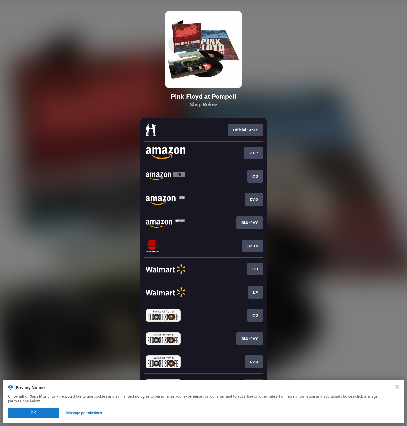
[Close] (397, 387)
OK (33, 413)
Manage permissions (84, 413)
